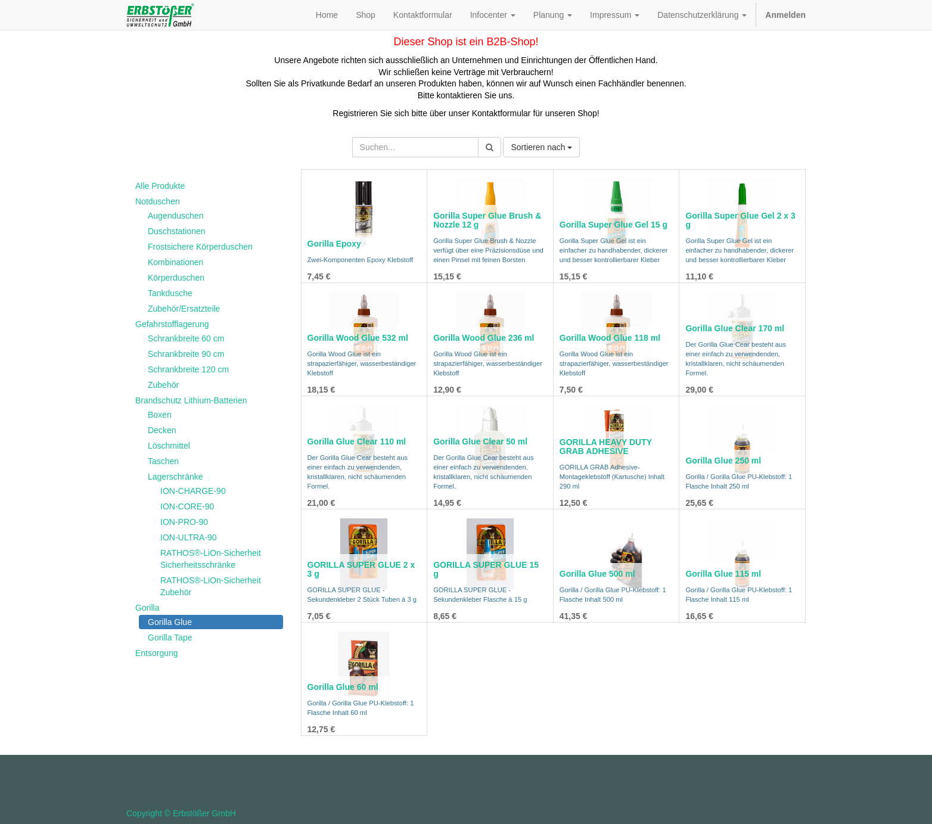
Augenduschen (175, 215)
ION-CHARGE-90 (193, 491)
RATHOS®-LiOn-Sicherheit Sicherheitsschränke (210, 559)
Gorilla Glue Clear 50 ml (480, 441)
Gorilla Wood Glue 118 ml (610, 338)
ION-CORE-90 (187, 506)
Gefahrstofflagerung (172, 324)
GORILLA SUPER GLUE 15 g (486, 569)
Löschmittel (169, 445)
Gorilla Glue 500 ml (597, 574)
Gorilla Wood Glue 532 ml (357, 338)
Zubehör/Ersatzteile (184, 308)
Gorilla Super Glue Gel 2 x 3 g (740, 220)
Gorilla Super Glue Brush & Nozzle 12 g (487, 220)
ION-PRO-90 (184, 522)
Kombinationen (175, 262)
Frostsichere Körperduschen (200, 246)
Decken (162, 430)
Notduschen (157, 201)
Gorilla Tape (170, 637)
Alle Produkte (160, 186)
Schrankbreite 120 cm (188, 369)
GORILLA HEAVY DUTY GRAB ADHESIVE (606, 446)
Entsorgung (156, 653)
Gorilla (147, 607)
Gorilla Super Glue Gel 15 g (613, 224)
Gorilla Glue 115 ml (723, 574)
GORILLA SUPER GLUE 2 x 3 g (361, 569)
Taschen (163, 461)
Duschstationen (177, 231)
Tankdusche (170, 293)
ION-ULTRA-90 (188, 537)
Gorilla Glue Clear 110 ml (356, 441)
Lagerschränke (175, 476)
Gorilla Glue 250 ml (723, 460)
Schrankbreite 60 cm (186, 338)
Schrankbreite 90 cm (186, 354)
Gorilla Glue (170, 622)
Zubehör (163, 385)
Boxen (160, 414)
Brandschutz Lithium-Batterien (191, 400)
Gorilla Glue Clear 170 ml (734, 328)
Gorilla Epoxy (334, 243)
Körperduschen (176, 277)
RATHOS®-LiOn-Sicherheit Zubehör (210, 586)
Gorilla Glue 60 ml (342, 687)
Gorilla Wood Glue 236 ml (483, 338)
